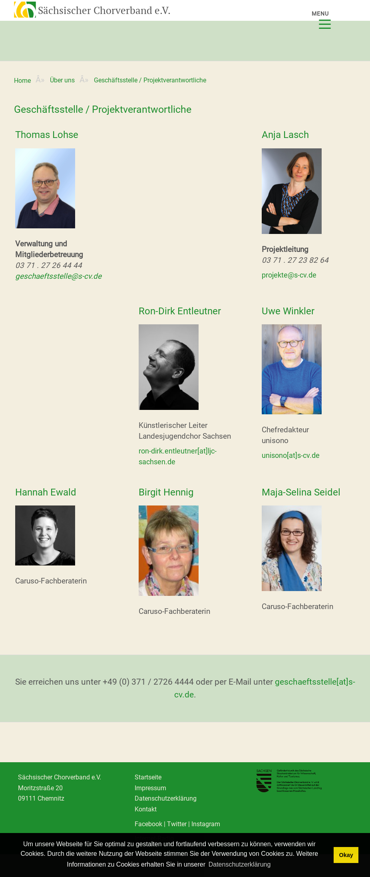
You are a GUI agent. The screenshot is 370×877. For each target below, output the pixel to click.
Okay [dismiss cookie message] (346, 855)
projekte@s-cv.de (289, 275)
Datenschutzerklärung (166, 798)
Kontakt (146, 809)
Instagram (205, 824)
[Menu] (327, 19)
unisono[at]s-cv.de (291, 455)
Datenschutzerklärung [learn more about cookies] (240, 864)
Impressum (150, 788)
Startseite (148, 777)
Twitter (177, 824)
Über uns (62, 80)
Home (22, 80)
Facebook (148, 824)
